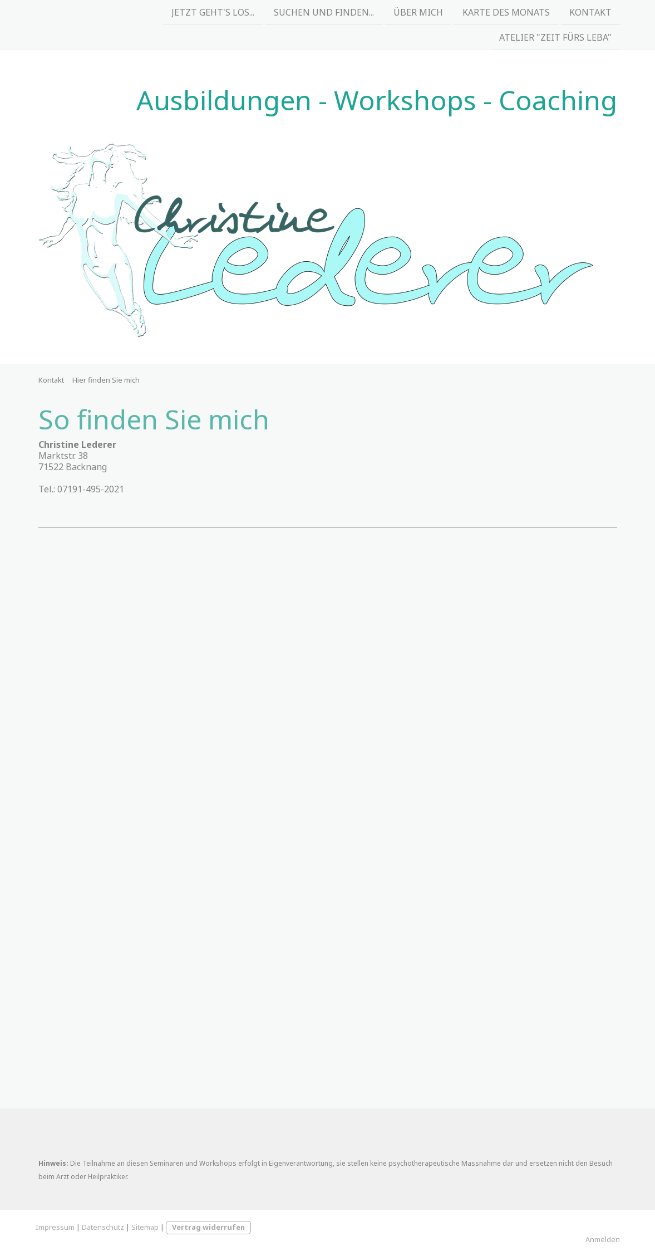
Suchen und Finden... (324, 12)
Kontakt (590, 12)
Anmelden (602, 1239)
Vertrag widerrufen (208, 1227)
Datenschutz (103, 1227)
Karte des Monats (506, 12)
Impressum (55, 1227)
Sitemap (145, 1227)
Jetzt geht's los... (212, 12)
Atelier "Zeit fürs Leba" (555, 38)
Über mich (418, 12)
